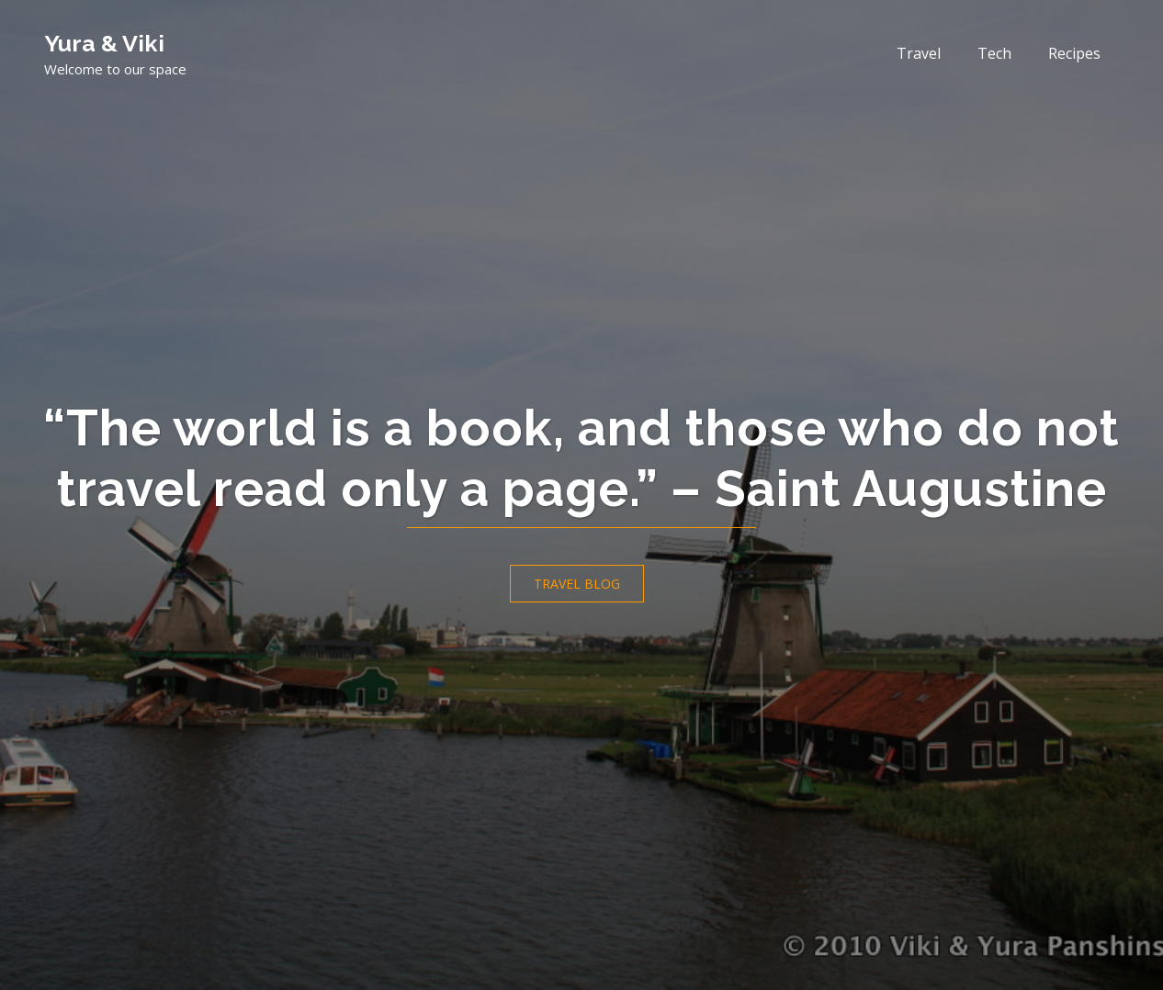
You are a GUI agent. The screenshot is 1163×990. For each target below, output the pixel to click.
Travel (919, 53)
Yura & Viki (104, 43)
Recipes (1074, 53)
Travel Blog (577, 583)
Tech (994, 53)
